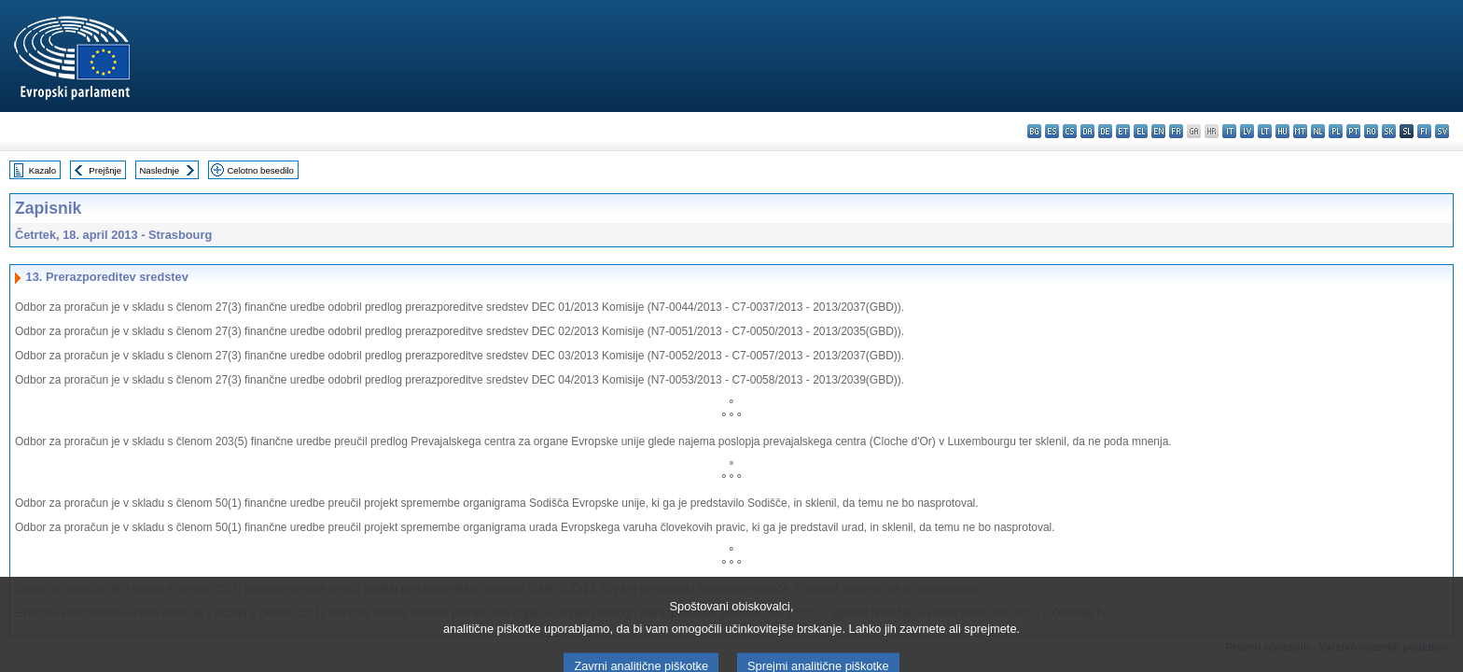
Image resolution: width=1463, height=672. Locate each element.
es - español (1052, 131)
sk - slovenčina (1389, 131)
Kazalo (42, 170)
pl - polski (1336, 131)
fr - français (1176, 131)
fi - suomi (1424, 131)
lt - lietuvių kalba (1265, 131)
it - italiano (1229, 131)
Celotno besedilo (260, 170)
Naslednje (159, 170)
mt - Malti (1300, 131)
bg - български (1034, 131)
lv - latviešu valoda (1247, 131)
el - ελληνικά (1141, 131)
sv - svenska (1442, 131)
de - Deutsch (1105, 131)
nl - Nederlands (1318, 131)
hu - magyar (1282, 131)
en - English (1158, 131)
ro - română (1371, 131)
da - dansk (1087, 131)
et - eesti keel (1123, 131)
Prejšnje (105, 170)
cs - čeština (1070, 131)
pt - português (1353, 131)
